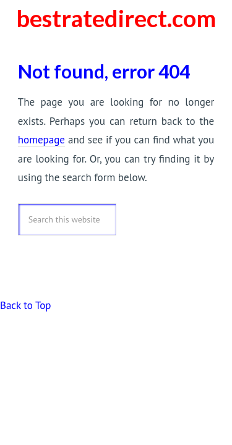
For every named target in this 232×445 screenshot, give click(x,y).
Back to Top (25, 305)
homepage (41, 139)
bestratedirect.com (116, 18)
